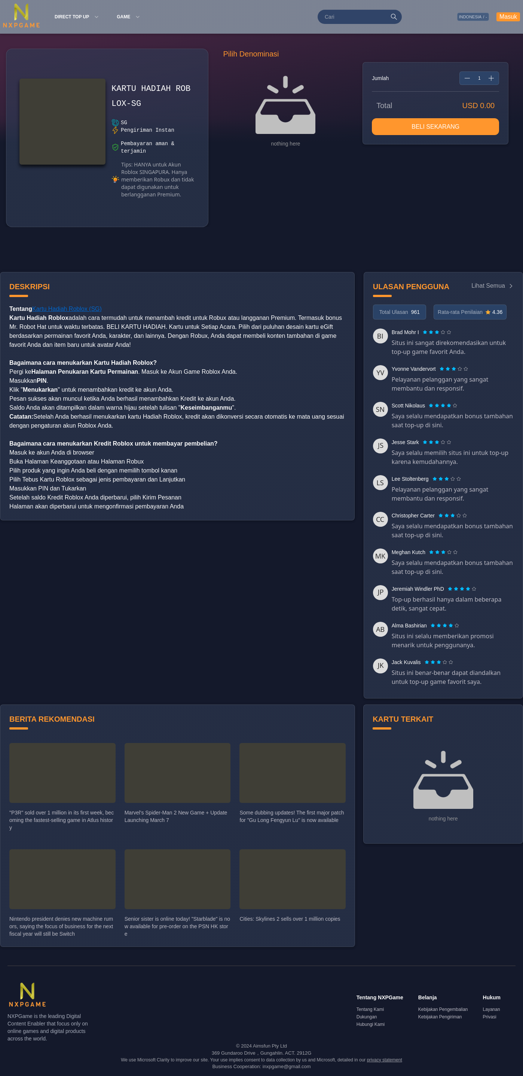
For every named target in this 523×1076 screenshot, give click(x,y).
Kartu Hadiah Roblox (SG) (67, 309)
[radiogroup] (437, 332)
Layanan (491, 1009)
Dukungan (367, 1017)
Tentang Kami (370, 1009)
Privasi (489, 1017)
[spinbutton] (479, 78)
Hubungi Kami (371, 1024)
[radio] (426, 332)
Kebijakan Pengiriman (440, 1017)
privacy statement (384, 1060)
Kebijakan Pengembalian (443, 1009)
